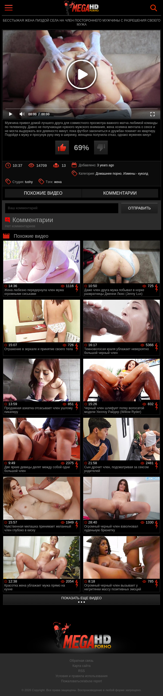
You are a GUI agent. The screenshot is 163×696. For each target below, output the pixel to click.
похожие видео (43, 193)
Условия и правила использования (81, 676)
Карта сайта (81, 666)
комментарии (120, 193)
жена (58, 182)
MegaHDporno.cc (94, 9)
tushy (29, 182)
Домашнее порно (109, 173)
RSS (81, 671)
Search (153, 8)
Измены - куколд (135, 173)
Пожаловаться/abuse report (81, 681)
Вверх (155, 686)
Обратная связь (81, 661)
